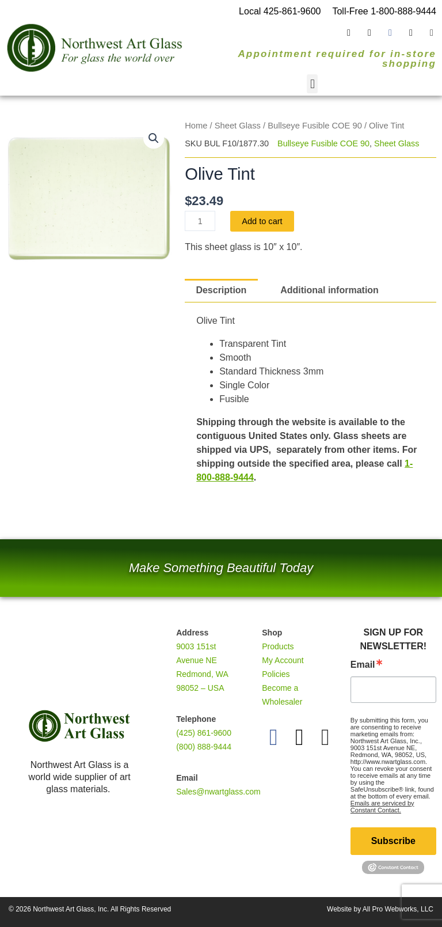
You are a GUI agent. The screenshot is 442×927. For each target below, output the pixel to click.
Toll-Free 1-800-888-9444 (384, 11)
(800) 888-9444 (203, 746)
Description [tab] (221, 290)
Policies (275, 674)
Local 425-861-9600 (280, 11)
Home (196, 125)
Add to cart (262, 221)
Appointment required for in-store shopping (337, 58)
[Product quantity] (200, 221)
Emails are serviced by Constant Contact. (382, 807)
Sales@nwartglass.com (218, 791)
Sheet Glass (238, 125)
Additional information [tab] (329, 290)
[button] (312, 83)
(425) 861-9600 (203, 732)
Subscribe (393, 841)
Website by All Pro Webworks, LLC (380, 909)
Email (362, 664)
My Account (282, 660)
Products (278, 646)
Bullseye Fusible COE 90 (315, 125)
